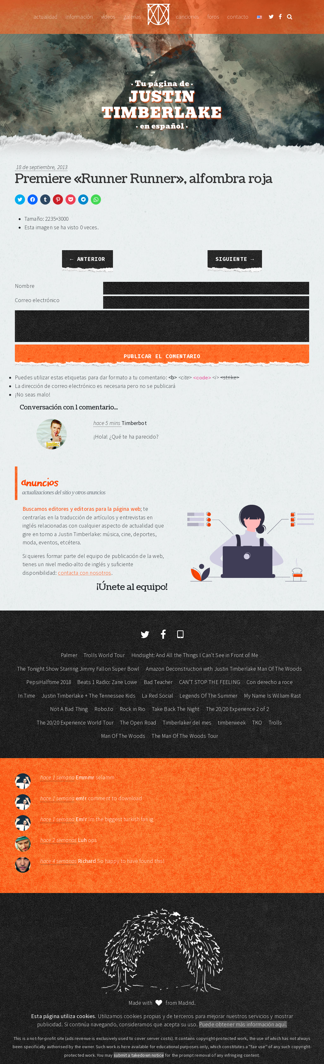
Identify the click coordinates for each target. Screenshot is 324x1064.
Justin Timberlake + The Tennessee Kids (88, 695)
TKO (257, 722)
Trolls (275, 722)
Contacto (237, 16)
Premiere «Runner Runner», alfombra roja (143, 179)
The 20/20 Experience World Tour (75, 722)
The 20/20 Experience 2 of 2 (237, 709)
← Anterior (87, 259)
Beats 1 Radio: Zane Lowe (107, 682)
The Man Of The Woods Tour (185, 735)
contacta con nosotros (84, 572)
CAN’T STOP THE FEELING (209, 682)
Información (79, 16)
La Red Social (157, 695)
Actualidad (46, 16)
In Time (26, 695)
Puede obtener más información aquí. (243, 1024)
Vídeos (108, 16)
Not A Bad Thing (69, 709)
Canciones (187, 16)
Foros (213, 16)
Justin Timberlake (158, 17)
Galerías (132, 16)
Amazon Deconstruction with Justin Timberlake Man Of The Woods (224, 668)
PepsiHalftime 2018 (48, 682)
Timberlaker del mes (187, 722)
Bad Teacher (158, 682)
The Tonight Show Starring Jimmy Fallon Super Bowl (78, 668)
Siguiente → (234, 259)
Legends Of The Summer (208, 695)
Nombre (24, 285)
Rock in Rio (133, 709)
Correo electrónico (37, 300)
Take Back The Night (176, 709)
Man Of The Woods (123, 735)
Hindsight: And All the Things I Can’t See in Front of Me (194, 655)
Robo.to (103, 709)
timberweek (232, 722)
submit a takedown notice (139, 1055)
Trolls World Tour (104, 655)
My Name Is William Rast (272, 695)
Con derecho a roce (269, 682)
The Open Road (138, 722)
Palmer (69, 655)
